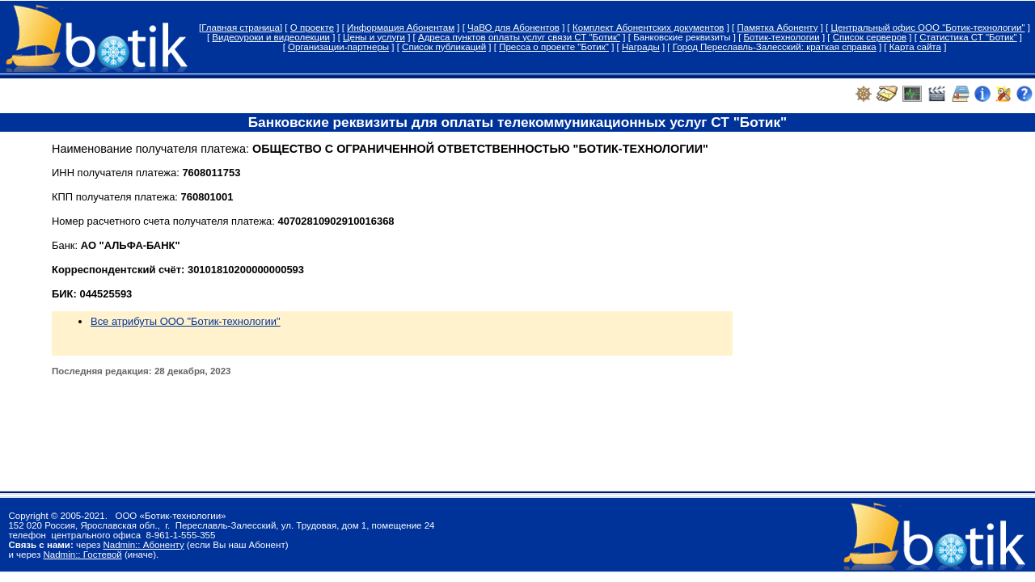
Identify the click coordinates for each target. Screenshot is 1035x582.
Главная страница (240, 27)
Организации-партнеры (338, 47)
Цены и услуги (374, 37)
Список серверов (869, 37)
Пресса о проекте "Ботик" (554, 47)
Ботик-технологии (782, 37)
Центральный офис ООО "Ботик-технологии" (927, 27)
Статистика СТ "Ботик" (967, 37)
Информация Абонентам (400, 27)
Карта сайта (915, 47)
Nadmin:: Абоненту (143, 545)
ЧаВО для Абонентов (513, 27)
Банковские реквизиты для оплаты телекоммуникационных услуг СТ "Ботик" (518, 122)
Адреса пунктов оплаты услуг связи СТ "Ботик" (519, 37)
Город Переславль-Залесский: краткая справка (775, 47)
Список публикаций (444, 47)
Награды (641, 47)
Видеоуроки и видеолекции (271, 37)
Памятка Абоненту (777, 27)
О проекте (312, 27)
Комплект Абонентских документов (648, 27)
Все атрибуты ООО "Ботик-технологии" (186, 321)
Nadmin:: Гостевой (82, 554)
